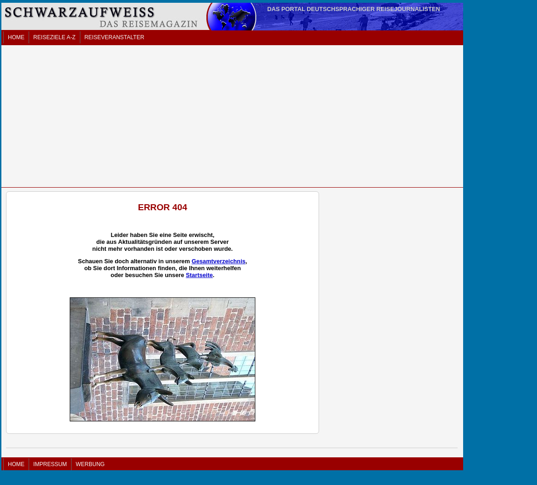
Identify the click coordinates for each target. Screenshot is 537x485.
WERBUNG (90, 464)
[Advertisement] (232, 116)
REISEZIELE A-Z (54, 37)
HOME (16, 37)
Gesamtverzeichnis (219, 261)
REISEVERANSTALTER (114, 37)
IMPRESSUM (50, 464)
